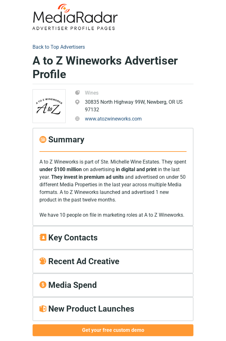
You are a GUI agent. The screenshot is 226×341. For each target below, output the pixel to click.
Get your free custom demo (113, 330)
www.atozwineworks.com (113, 119)
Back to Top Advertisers (59, 47)
